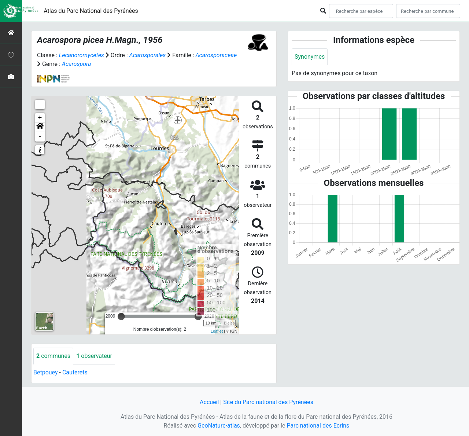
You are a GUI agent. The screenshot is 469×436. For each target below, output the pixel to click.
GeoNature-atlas (218, 425)
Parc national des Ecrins (318, 425)
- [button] (40, 136)
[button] (40, 127)
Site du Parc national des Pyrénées (268, 402)
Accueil (209, 402)
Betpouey (45, 372)
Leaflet (217, 331)
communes (53, 355)
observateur (94, 355)
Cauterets (75, 372)
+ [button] (40, 117)
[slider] (121, 316)
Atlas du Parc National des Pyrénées (91, 10)
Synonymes (310, 56)
